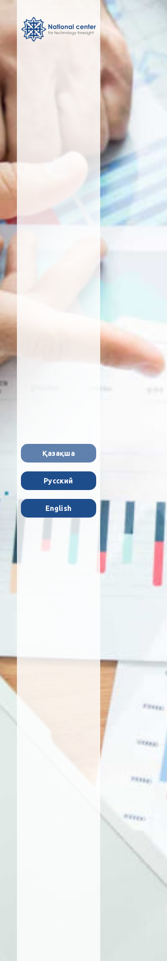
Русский (58, 481)
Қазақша (58, 453)
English (58, 508)
